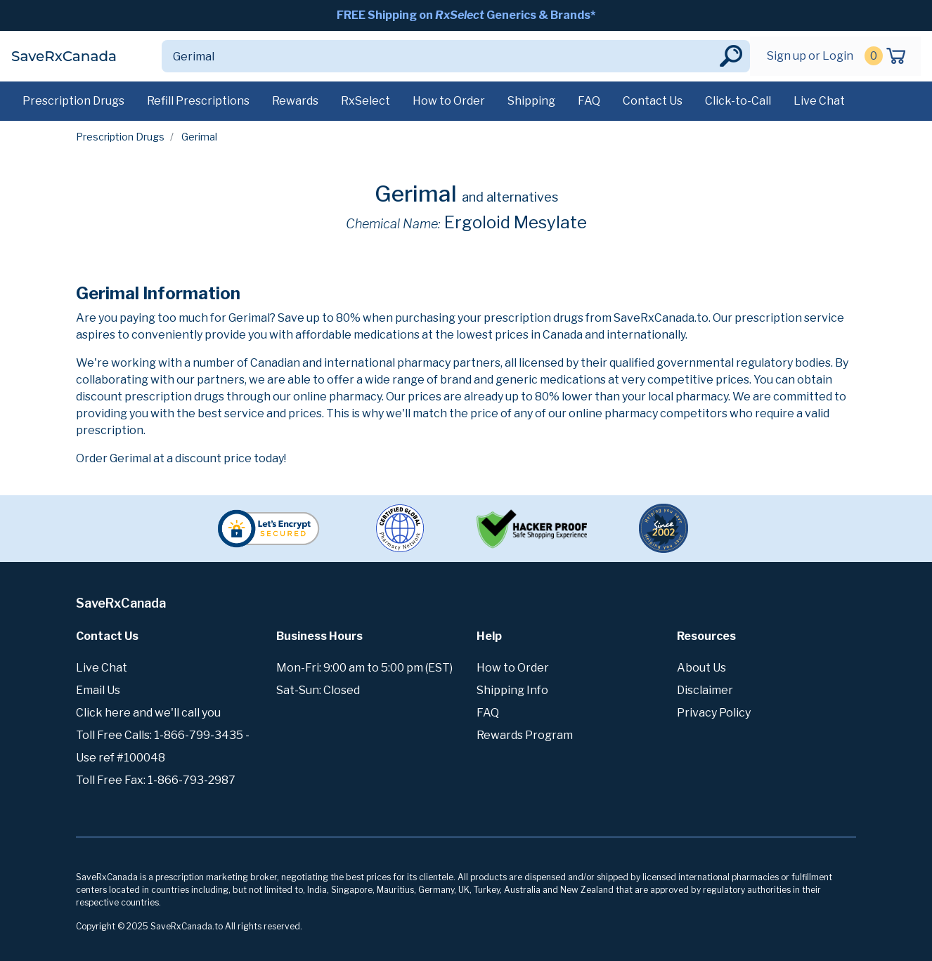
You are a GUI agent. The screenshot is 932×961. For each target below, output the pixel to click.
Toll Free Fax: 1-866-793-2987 (155, 780)
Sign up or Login (810, 56)
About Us (701, 667)
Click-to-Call (738, 100)
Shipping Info (512, 690)
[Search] (439, 56)
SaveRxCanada (64, 56)
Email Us (98, 690)
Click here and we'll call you (148, 712)
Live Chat (819, 100)
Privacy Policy (714, 712)
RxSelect (365, 100)
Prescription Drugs (73, 100)
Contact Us (652, 100)
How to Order (449, 100)
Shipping (531, 100)
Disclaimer (705, 690)
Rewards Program (525, 735)
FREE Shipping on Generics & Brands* (466, 15)
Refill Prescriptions (198, 100)
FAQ (589, 100)
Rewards (295, 100)
